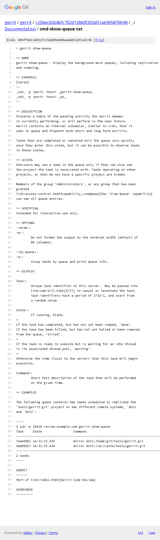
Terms (53, 533)
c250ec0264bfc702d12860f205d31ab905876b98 (81, 22)
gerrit (10, 22)
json (151, 533)
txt (140, 533)
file (99, 40)
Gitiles (27, 533)
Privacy (40, 533)
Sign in (150, 7)
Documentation (20, 29)
